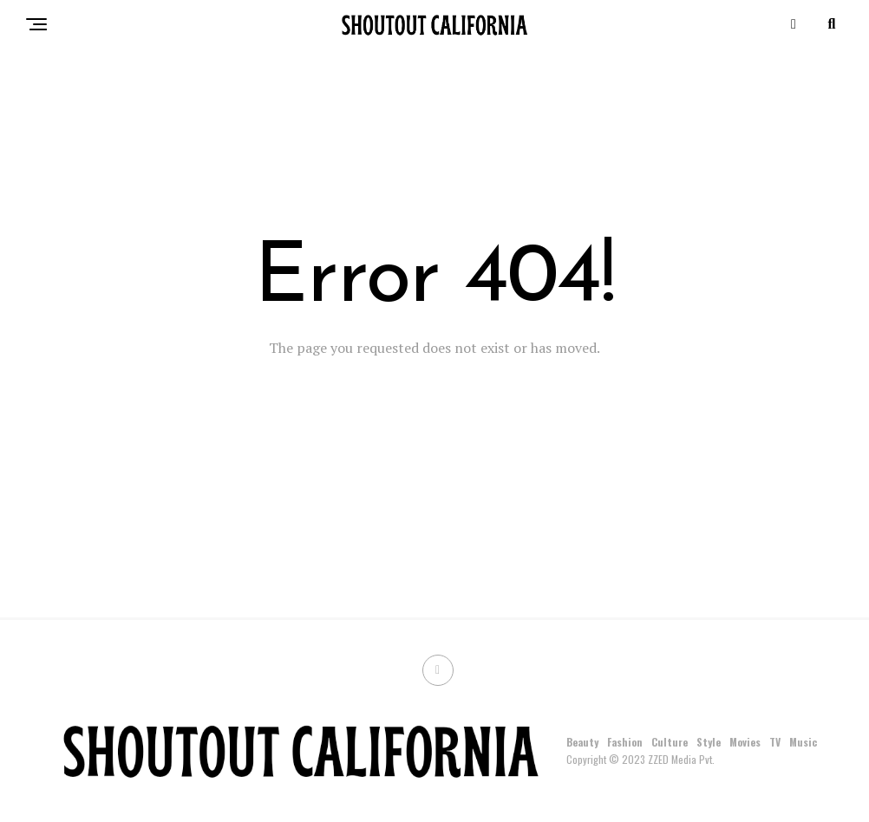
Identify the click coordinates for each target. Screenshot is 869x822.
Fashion (625, 741)
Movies (745, 741)
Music (803, 741)
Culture (669, 741)
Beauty (582, 741)
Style (708, 741)
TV (775, 741)
